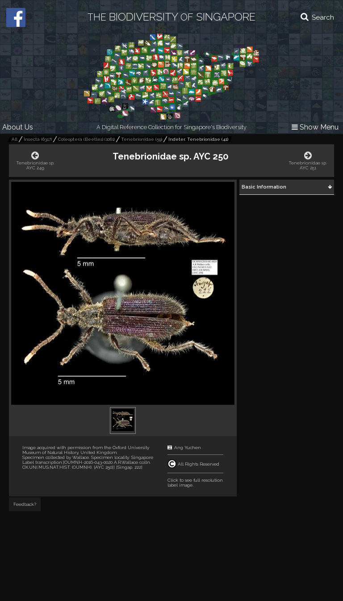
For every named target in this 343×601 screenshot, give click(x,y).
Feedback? (24, 504)
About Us (17, 127)
